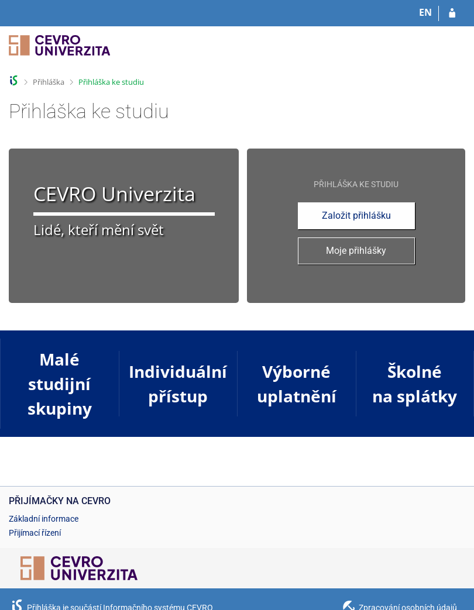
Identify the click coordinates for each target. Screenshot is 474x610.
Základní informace (43, 518)
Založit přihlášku (356, 215)
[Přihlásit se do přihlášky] (452, 13)
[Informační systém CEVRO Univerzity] (59, 51)
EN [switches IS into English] (425, 12)
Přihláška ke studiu (111, 82)
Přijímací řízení (35, 532)
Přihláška (48, 82)
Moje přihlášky (356, 250)
